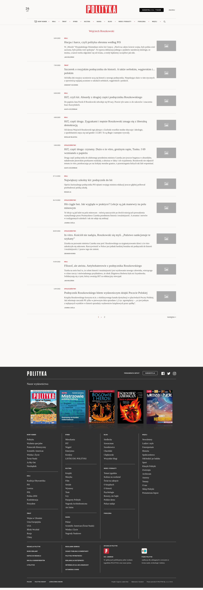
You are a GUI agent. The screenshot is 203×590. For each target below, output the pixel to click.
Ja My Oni (31, 464)
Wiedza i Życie (33, 457)
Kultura (87, 23)
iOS (105, 559)
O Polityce (31, 567)
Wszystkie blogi (110, 461)
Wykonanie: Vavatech (138, 584)
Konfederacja (32, 502)
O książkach (109, 487)
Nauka (99, 23)
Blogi (110, 23)
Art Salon (69, 510)
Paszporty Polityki (73, 502)
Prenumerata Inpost (132, 375)
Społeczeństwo (148, 457)
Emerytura (69, 453)
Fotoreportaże (148, 449)
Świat (64, 23)
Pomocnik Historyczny (36, 449)
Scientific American (35, 453)
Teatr (67, 494)
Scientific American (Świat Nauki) (79, 528)
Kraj (54, 23)
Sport (144, 464)
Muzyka (68, 479)
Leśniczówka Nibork (56, 584)
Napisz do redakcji (34, 558)
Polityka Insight (40, 584)
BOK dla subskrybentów (36, 562)
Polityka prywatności (73, 558)
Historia (145, 453)
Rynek (75, 23)
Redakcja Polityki (33, 549)
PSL (29, 494)
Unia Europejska (34, 524)
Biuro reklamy (32, 553)
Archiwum (146, 476)
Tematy (145, 483)
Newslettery (147, 442)
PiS (28, 487)
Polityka (30, 442)
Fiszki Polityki (147, 559)
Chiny (29, 539)
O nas (144, 487)
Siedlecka (108, 442)
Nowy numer (42, 23)
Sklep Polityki (148, 491)
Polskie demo (109, 502)
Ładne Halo (125, 584)
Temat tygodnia (110, 475)
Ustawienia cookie (72, 572)
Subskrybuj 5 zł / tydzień (150, 10)
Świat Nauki (32, 461)
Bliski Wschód (33, 532)
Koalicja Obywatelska (36, 483)
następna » (171, 319)
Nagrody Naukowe (73, 535)
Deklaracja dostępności (74, 562)
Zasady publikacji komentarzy (76, 553)
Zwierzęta (146, 472)
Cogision (118, 584)
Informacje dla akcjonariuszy (77, 567)
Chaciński (108, 453)
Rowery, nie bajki (111, 498)
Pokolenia (142, 23)
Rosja (29, 535)
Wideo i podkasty (125, 23)
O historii (108, 490)
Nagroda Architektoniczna (76, 506)
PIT (66, 445)
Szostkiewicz (109, 449)
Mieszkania (70, 442)
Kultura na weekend (112, 479)
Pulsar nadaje (109, 506)
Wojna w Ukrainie (34, 520)
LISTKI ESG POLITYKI (75, 461)
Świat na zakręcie (111, 483)
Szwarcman (109, 445)
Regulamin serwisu (72, 549)
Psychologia (109, 494)
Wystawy (69, 490)
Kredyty (68, 457)
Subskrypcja (150, 375)
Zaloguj (170, 10)
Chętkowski (109, 457)
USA (29, 528)
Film (67, 483)
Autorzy (145, 480)
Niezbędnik (32, 468)
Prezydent (31, 506)
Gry (67, 498)
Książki (68, 475)
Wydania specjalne (34, 445)
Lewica (30, 490)
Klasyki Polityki (149, 468)
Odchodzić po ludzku (151, 461)
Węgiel (68, 449)
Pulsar (68, 524)
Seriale (68, 487)
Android (110, 559)
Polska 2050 (32, 498)
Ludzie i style (148, 445)
